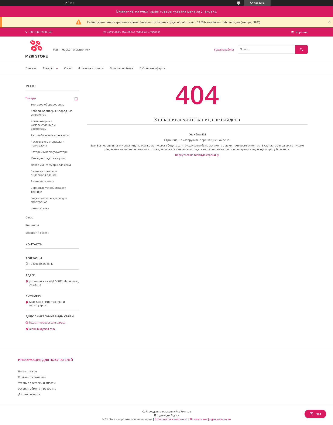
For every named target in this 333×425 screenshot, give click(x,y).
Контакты (32, 225)
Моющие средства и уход (48, 158)
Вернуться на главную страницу (197, 155)
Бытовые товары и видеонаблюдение (44, 173)
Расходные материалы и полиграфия (47, 143)
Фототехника (40, 208)
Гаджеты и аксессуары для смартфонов (49, 200)
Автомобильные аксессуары (50, 135)
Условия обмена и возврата (37, 388)
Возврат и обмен (121, 68)
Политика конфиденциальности (210, 419)
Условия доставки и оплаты (37, 383)
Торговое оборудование (47, 104)
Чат (315, 414)
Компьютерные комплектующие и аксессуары (43, 125)
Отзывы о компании (32, 377)
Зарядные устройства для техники (48, 189)
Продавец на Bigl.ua (166, 415)
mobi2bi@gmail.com (42, 329)
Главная (31, 68)
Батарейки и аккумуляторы (49, 152)
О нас (68, 68)
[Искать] (301, 49)
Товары (48, 68)
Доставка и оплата (91, 68)
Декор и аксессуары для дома (51, 165)
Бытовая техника (43, 181)
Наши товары (27, 371)
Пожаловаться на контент (171, 419)
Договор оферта (29, 394)
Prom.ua (186, 411)
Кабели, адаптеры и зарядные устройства (51, 113)
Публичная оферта (152, 68)
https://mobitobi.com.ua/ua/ (47, 322)
